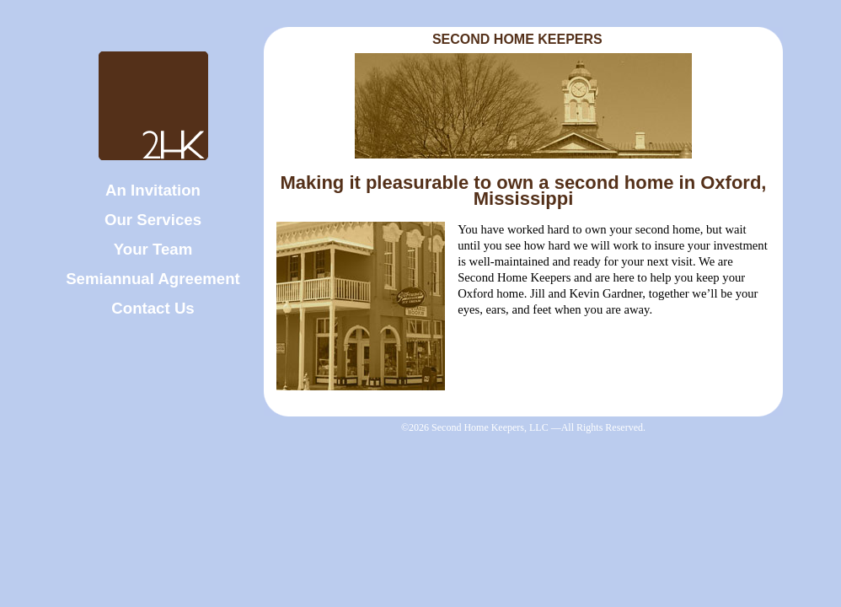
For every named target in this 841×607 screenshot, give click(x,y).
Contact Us (152, 308)
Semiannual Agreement (153, 278)
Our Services (152, 219)
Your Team (153, 249)
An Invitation (153, 190)
